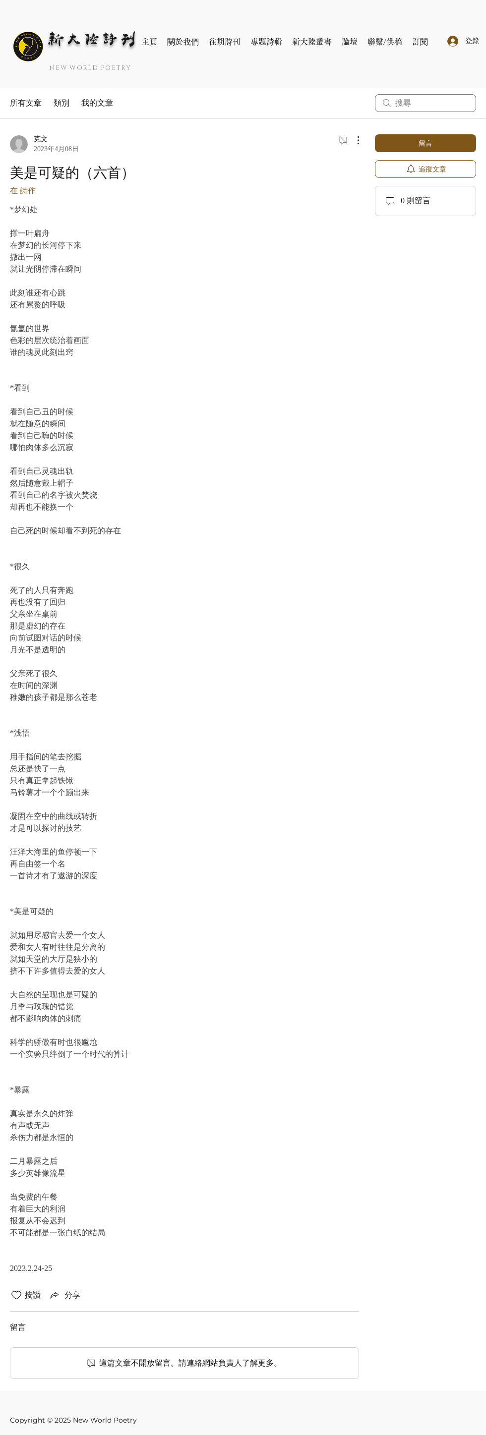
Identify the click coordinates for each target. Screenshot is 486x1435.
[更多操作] (353, 140)
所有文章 (26, 103)
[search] (425, 103)
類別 (61, 103)
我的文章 (97, 103)
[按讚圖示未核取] (16, 1295)
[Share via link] (64, 1295)
